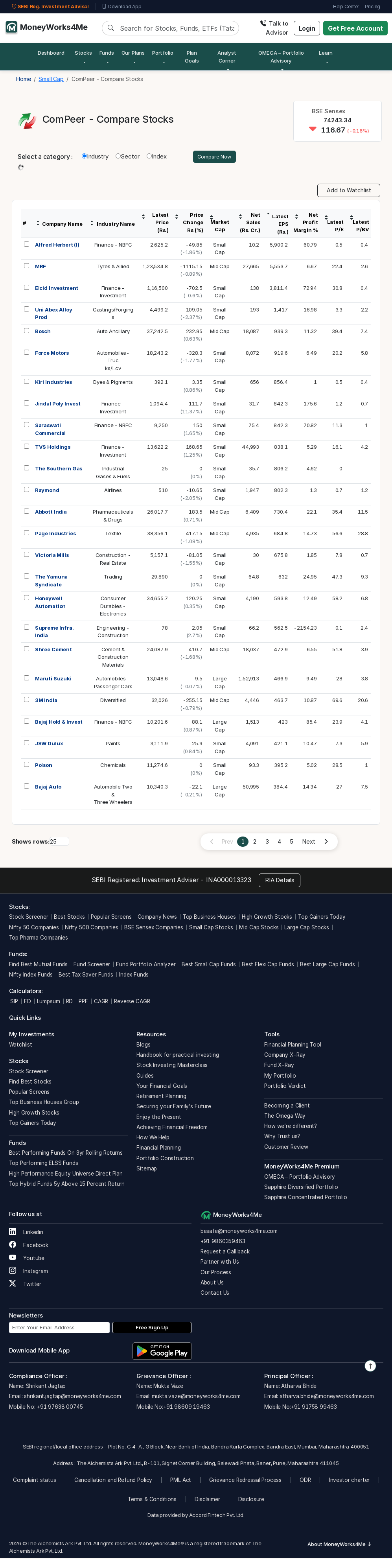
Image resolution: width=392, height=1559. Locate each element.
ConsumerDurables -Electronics (113, 607)
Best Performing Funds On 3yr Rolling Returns (66, 1154)
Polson (43, 766)
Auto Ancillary (113, 332)
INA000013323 (228, 881)
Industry (95, 157)
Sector (127, 157)
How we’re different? (290, 1127)
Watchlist (21, 1046)
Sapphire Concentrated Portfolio (305, 1198)
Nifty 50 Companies (34, 928)
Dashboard (51, 53)
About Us (212, 1284)
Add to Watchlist (349, 191)
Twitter (25, 1285)
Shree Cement (53, 650)
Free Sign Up (152, 1328)
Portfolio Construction (165, 1159)
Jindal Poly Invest (58, 405)
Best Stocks (69, 918)
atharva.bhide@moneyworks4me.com (327, 1397)
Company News (157, 918)
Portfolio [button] (162, 53)
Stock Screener (28, 918)
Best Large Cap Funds (327, 965)
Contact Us (215, 1294)
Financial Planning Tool (292, 1046)
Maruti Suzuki (53, 679)
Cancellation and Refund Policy (113, 1481)
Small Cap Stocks (211, 928)
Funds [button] (106, 53)
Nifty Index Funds (31, 976)
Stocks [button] (83, 53)
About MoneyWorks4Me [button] (339, 1545)
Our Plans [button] (133, 53)
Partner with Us (220, 1263)
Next (308, 842)
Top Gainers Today (321, 918)
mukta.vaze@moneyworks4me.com (196, 1397)
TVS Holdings (52, 448)
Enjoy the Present (158, 1118)
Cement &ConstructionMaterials (113, 658)
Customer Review (286, 1148)
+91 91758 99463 (314, 1408)
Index (156, 157)
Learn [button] (326, 53)
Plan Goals (192, 57)
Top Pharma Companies (38, 939)
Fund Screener (92, 965)
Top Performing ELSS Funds (43, 1164)
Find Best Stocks (30, 1083)
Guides (144, 1077)
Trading (113, 578)
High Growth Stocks (267, 918)
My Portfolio (280, 1077)
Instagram (28, 1272)
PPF (83, 1002)
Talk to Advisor (274, 28)
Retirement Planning (161, 1097)
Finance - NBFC (113, 246)
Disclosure (251, 1500)
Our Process (216, 1273)
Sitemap (146, 1169)
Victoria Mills (52, 556)
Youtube (27, 1259)
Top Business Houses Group (44, 1103)
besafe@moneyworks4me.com (239, 1232)
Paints (113, 744)
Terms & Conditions (152, 1500)
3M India (46, 701)
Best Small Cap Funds (209, 965)
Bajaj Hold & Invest (59, 723)
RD (69, 1002)
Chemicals (113, 766)
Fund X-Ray (279, 1066)
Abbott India (51, 513)
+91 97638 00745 (59, 1408)
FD (27, 1002)
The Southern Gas (59, 469)
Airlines (113, 491)
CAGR (101, 1002)
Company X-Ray (285, 1056)
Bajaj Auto (48, 788)
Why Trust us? (282, 1137)
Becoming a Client (286, 1107)
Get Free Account (355, 28)
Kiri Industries (53, 383)
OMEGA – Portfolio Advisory (299, 1178)
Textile (113, 534)
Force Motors (52, 354)
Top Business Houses (209, 918)
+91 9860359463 (223, 1242)
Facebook (29, 1246)
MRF (40, 267)
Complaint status (34, 1481)
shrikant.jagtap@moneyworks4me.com (72, 1397)
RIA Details (279, 881)
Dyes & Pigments (113, 383)
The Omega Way (285, 1117)
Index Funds (134, 976)
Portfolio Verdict (285, 1087)
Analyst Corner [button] (226, 57)
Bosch (43, 332)
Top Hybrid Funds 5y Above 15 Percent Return (67, 1185)
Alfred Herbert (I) (57, 246)
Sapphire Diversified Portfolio (301, 1188)
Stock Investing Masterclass (172, 1066)
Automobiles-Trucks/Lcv (113, 361)
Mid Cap (220, 267)
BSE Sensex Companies (153, 928)
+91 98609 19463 (186, 1408)
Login (307, 28)
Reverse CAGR (132, 1002)
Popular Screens (111, 918)
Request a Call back (225, 1252)
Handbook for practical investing (177, 1056)
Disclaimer (207, 1500)
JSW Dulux (49, 744)
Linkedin (26, 1233)
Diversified (112, 701)
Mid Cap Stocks (259, 928)
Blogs (143, 1046)
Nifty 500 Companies (91, 928)
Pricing (372, 6)
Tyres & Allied (113, 267)
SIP (13, 1002)
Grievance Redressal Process (245, 1481)
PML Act (180, 1481)
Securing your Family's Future (173, 1107)
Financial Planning (158, 1149)
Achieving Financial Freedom (172, 1128)
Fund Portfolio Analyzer (146, 965)
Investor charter (349, 1481)
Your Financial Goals (161, 1087)
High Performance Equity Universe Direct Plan (66, 1175)
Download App (122, 6)
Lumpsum (48, 1002)
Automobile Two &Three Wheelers (113, 795)
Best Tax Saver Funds (86, 976)
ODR (305, 1481)
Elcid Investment (57, 289)
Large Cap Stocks (306, 928)
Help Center (346, 6)
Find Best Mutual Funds (38, 965)
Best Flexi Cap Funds (268, 965)
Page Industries (55, 534)
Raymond (47, 491)
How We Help (152, 1138)
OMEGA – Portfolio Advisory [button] (281, 57)
